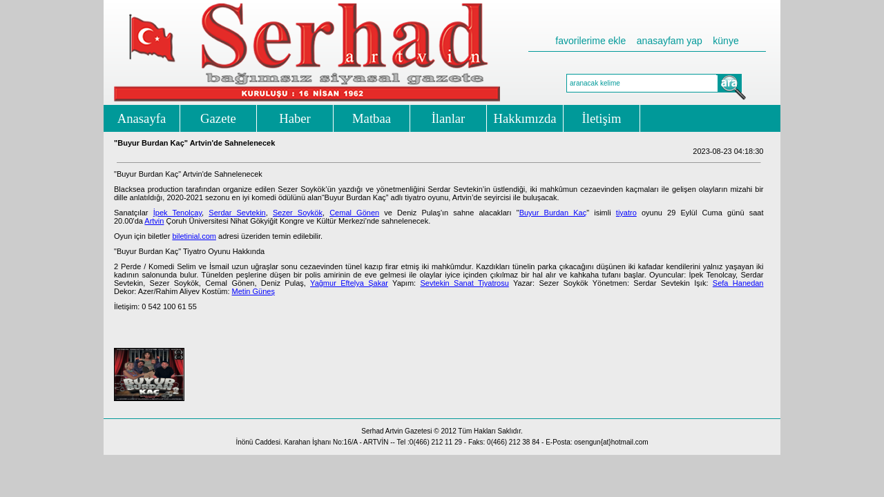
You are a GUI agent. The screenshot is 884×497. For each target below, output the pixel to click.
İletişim (602, 118)
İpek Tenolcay (177, 212)
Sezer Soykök (298, 212)
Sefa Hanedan (738, 283)
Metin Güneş (253, 291)
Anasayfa (141, 118)
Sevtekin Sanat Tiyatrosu (465, 283)
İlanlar (448, 118)
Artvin (154, 221)
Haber (295, 118)
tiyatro (626, 212)
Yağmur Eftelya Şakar (349, 283)
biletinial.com (194, 236)
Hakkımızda (524, 118)
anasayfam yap (669, 40)
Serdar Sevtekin (237, 212)
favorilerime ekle (590, 40)
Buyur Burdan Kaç (553, 212)
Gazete (218, 118)
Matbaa (371, 118)
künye (725, 40)
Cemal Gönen (354, 212)
